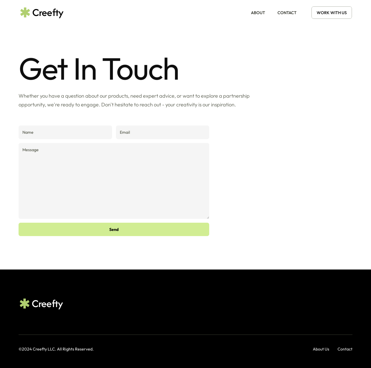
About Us (321, 349)
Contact (345, 349)
